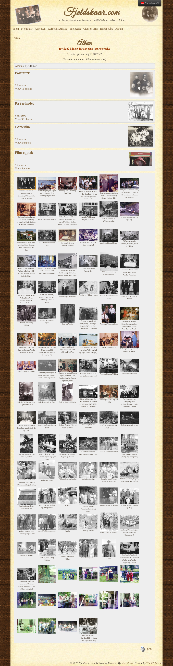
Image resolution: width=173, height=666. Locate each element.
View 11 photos (23, 88)
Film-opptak (24, 152)
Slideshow (20, 85)
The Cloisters (153, 663)
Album (119, 28)
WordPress (127, 663)
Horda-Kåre (106, 28)
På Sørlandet (24, 103)
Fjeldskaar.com (92, 13)
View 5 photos (23, 168)
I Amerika (22, 127)
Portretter (22, 73)
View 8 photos (23, 142)
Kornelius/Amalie (57, 28)
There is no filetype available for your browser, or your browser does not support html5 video (140, 158)
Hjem (16, 28)
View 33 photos (23, 119)
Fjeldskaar (27, 28)
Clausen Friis (90, 28)
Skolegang (75, 28)
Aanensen (40, 28)
